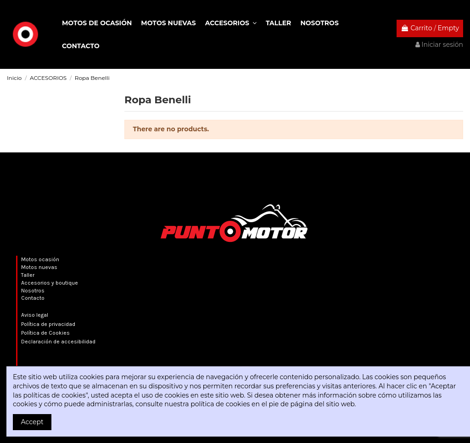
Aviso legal (34, 315)
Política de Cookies (45, 333)
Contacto (33, 298)
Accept (32, 422)
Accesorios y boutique (49, 283)
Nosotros (33, 290)
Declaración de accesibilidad (58, 341)
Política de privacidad (48, 324)
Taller (27, 275)
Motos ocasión (40, 259)
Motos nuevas (39, 267)
